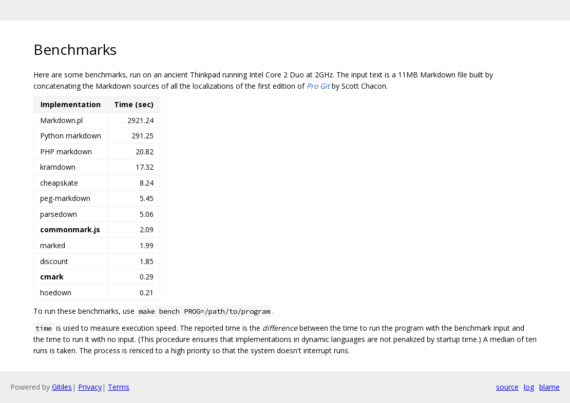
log (529, 387)
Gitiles (62, 387)
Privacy (90, 387)
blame (549, 387)
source (507, 387)
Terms (118, 387)
